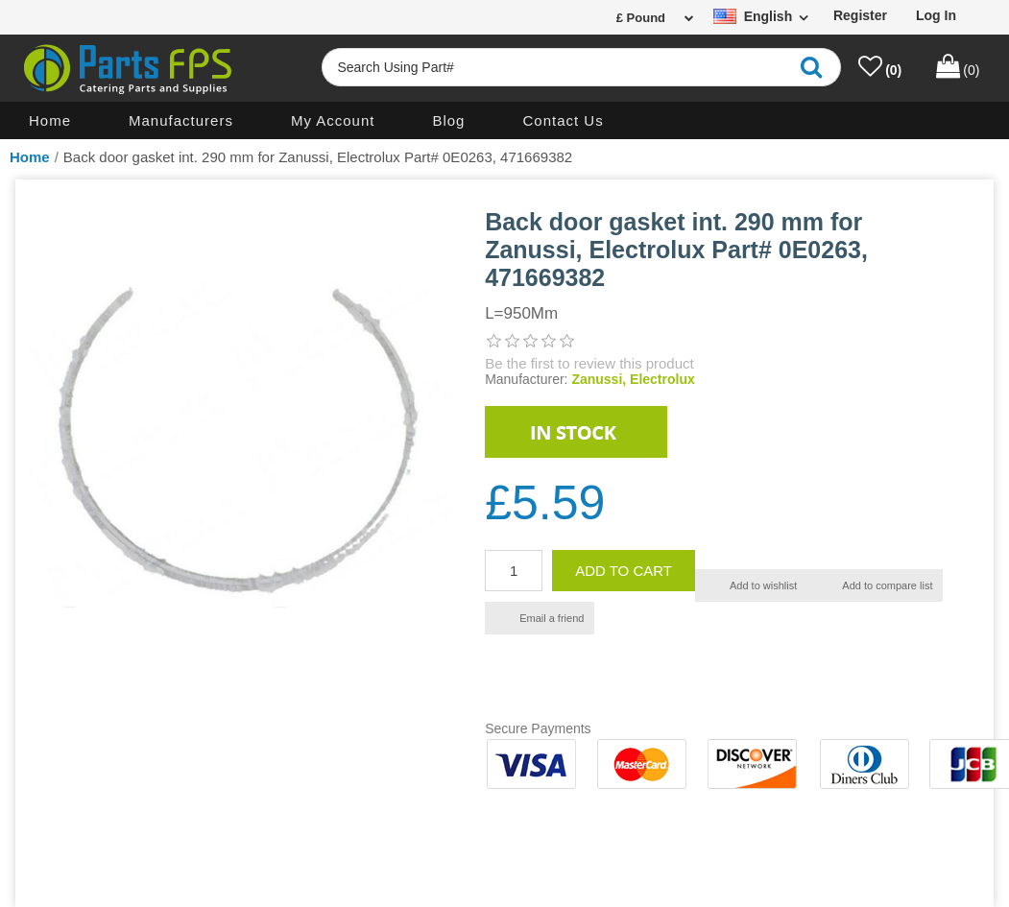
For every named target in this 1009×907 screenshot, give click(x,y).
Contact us (562, 120)
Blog (448, 120)
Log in (936, 15)
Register (860, 15)
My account (333, 120)
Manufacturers (181, 120)
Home (50, 120)
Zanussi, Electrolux (632, 379)
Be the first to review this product (589, 363)
